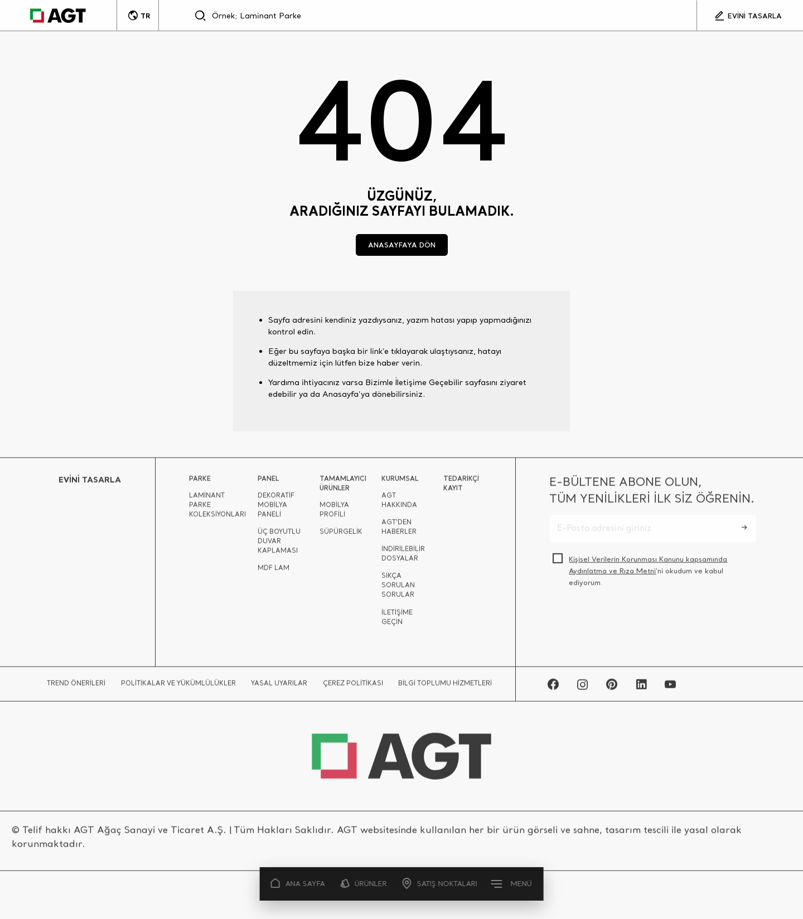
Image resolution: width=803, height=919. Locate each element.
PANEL (268, 482)
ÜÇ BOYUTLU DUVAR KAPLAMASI (279, 544)
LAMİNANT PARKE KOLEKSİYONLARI (217, 508)
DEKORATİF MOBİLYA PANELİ (276, 508)
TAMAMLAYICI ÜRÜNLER (343, 486)
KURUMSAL (399, 482)
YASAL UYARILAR (279, 687)
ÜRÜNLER (364, 883)
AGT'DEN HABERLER (399, 530)
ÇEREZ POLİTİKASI (353, 687)
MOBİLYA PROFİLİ (334, 513)
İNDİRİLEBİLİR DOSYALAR (403, 557)
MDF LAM (273, 571)
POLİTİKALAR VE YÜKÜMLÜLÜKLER (178, 687)
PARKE (200, 482)
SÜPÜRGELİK (341, 535)
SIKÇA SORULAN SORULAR (398, 588)
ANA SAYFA (298, 883)
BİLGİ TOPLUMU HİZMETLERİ (445, 687)
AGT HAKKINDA (399, 503)
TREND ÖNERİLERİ (76, 687)
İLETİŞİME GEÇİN (397, 620)
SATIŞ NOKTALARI (440, 883)
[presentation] (634, 624)
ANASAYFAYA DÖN (402, 244)
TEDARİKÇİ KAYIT (461, 486)
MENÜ (511, 883)
